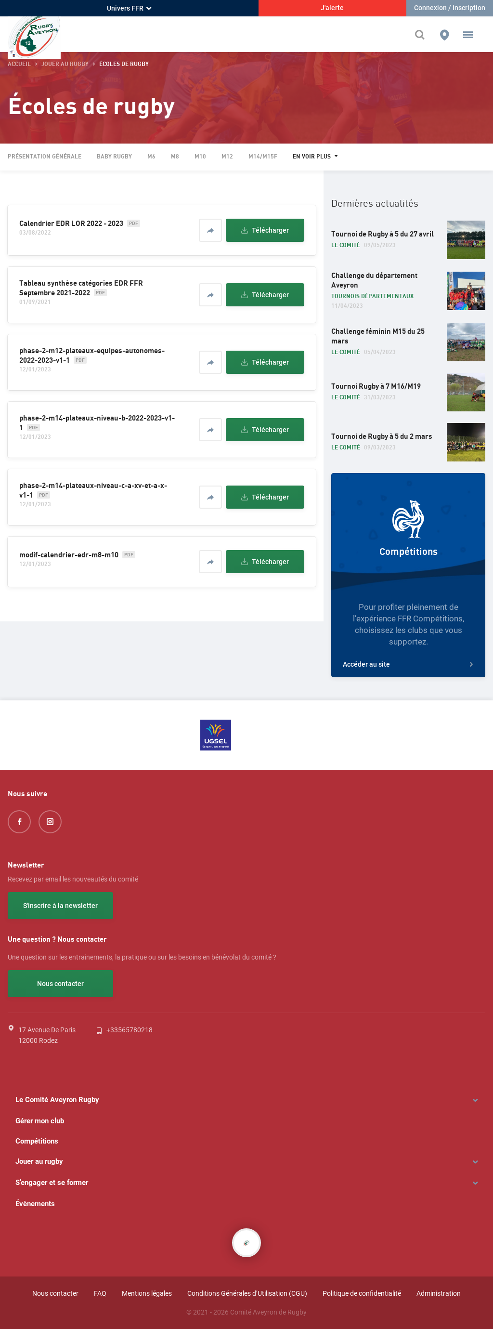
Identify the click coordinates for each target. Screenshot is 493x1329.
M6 (151, 157)
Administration (438, 1293)
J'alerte (332, 8)
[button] (468, 34)
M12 (227, 157)
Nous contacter (60, 983)
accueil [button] (19, 64)
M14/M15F (262, 157)
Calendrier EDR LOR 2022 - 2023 (71, 223)
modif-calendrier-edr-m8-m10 (68, 555)
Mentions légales (147, 1293)
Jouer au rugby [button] (65, 64)
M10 (200, 157)
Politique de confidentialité (362, 1293)
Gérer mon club (39, 1121)
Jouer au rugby (39, 1161)
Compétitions (36, 1141)
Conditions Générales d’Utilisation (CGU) (247, 1293)
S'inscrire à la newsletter (60, 905)
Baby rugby (114, 157)
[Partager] (210, 230)
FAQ (100, 1293)
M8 (175, 157)
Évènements (35, 1203)
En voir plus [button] (312, 157)
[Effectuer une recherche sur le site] (422, 34)
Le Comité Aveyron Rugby (57, 1099)
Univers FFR (129, 8)
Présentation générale (44, 157)
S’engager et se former (51, 1182)
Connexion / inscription (449, 8)
